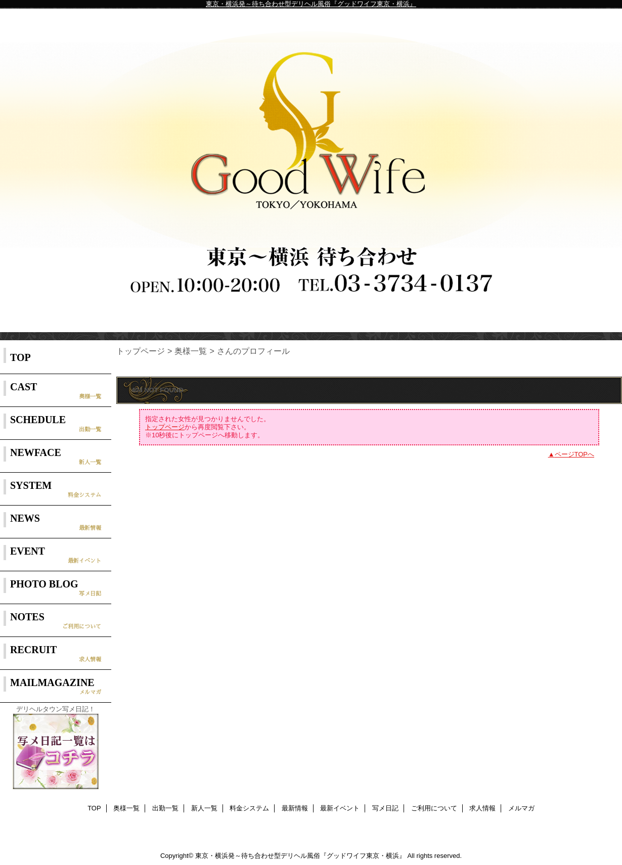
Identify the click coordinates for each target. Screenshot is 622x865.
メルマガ (521, 808)
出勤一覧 (165, 808)
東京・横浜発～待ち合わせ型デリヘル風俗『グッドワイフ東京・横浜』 (311, 4)
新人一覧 (204, 808)
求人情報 (482, 808)
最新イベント (340, 808)
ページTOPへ (575, 454)
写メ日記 (385, 808)
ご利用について (434, 808)
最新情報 (295, 808)
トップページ (140, 350)
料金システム (249, 808)
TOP (20, 357)
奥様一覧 (190, 350)
